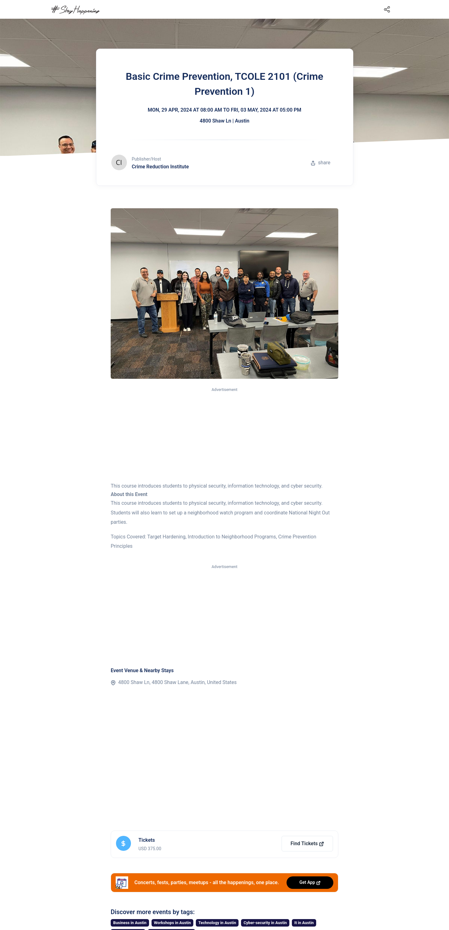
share (321, 163)
